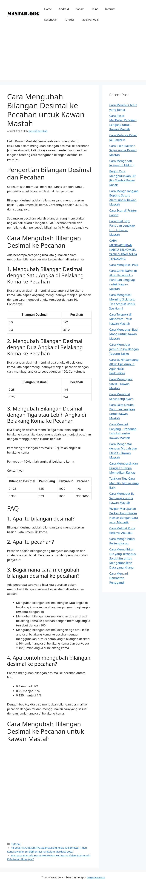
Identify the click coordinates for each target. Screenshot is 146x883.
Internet (110, 9)
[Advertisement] (73, 55)
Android (64, 9)
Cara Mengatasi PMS (123, 265)
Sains (94, 9)
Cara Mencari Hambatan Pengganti (118, 577)
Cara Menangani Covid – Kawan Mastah (121, 383)
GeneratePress (96, 877)
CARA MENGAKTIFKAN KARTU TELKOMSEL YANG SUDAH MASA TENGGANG (123, 249)
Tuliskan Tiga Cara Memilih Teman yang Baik (124, 483)
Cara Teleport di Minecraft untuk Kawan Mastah (120, 318)
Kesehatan (50, 19)
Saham (80, 9)
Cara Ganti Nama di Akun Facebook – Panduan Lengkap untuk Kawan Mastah (123, 280)
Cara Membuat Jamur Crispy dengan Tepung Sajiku (124, 349)
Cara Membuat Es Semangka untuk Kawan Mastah (121, 498)
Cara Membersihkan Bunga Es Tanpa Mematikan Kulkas (123, 467)
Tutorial (69, 19)
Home (48, 9)
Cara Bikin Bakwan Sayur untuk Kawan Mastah (123, 150)
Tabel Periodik (90, 19)
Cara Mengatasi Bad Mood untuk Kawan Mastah (123, 334)
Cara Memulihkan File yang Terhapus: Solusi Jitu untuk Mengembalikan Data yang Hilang (123, 558)
